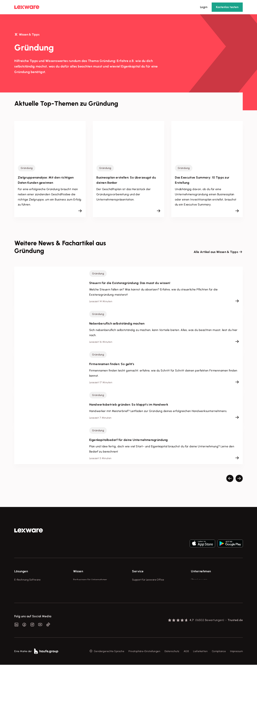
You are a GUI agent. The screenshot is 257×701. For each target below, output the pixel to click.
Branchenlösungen (25, 612)
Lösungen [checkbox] (21, 571)
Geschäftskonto (23, 606)
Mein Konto (138, 626)
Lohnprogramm (23, 599)
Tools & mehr (81, 586)
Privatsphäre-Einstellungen (144, 687)
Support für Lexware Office (148, 579)
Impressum (236, 687)
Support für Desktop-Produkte (149, 612)
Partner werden (141, 599)
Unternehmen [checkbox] (201, 571)
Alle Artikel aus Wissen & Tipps (216, 252)
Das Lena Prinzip (82, 606)
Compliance (219, 687)
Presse (195, 586)
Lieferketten (200, 687)
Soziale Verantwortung (204, 592)
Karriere (195, 599)
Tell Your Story (81, 599)
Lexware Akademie (84, 592)
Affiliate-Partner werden (146, 606)
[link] (28, 530)
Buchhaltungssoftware (27, 592)
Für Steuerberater (142, 592)
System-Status (141, 586)
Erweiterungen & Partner (29, 619)
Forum (135, 619)
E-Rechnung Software (27, 579)
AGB (186, 687)
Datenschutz (172, 687)
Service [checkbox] (138, 571)
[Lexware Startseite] (26, 7)
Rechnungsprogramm (26, 586)
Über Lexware (199, 579)
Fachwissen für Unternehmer (90, 579)
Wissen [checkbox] (78, 571)
